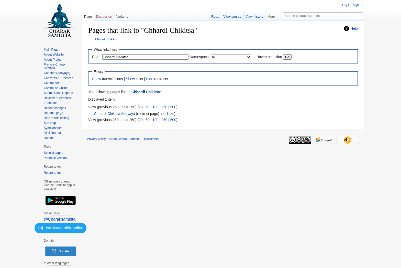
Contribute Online (56, 88)
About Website (54, 54)
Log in (346, 5)
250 (164, 107)
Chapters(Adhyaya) (57, 73)
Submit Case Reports (58, 93)
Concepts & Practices (58, 78)
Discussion (104, 16)
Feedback (50, 103)
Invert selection (270, 57)
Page (88, 16)
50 (148, 107)
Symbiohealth (53, 128)
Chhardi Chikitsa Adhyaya (114, 114)
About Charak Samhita (124, 139)
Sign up (358, 5)
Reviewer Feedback (57, 98)
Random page (53, 113)
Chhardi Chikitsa (106, 39)
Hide (149, 79)
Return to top (52, 173)
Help (354, 28)
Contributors (52, 83)
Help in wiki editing (56, 118)
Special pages (53, 153)
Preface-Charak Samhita (54, 66)
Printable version (55, 158)
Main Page (51, 49)
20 (141, 107)
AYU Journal (52, 133)
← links (168, 114)
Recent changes (55, 108)
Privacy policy (96, 139)
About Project (53, 59)
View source (232, 16)
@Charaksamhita (59, 219)
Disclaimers (151, 139)
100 (155, 107)
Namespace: (200, 57)
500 (173, 107)
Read (215, 16)
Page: (97, 57)
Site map (50, 123)
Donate (49, 138)
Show (96, 79)
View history (254, 16)
